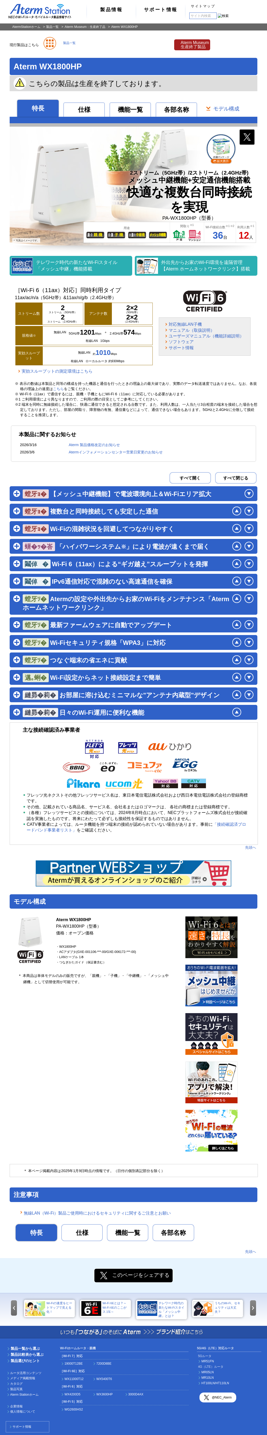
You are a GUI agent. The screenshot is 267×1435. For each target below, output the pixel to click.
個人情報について (22, 1411)
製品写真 (16, 1389)
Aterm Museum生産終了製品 (195, 44)
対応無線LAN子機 (185, 324)
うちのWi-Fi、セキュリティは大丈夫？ (216, 1308)
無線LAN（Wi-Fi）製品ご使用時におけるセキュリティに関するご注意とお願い (97, 1213)
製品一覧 (52, 27)
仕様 (84, 109)
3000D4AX (135, 1394)
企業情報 (16, 1406)
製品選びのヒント (25, 1361)
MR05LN (207, 1372)
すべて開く (190, 478)
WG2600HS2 (73, 1409)
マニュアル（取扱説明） (192, 330)
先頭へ (250, 847)
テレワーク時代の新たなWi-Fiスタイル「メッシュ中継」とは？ (160, 1309)
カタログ (16, 1383)
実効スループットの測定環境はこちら (57, 371)
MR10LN (207, 1377)
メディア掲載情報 (22, 1378)
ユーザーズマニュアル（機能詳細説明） (206, 336)
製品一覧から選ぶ (25, 1348)
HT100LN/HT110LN (215, 1383)
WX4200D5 (72, 1394)
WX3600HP (104, 1394)
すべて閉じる (235, 478)
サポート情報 (161, 9)
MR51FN (207, 1361)
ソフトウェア (181, 342)
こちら (58, 389)
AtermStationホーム (26, 27)
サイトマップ (203, 6)
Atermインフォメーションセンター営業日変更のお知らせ (115, 452)
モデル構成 (226, 109)
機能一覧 (130, 109)
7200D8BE (103, 1363)
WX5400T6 (104, 1379)
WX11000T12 (73, 1379)
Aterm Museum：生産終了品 (85, 27)
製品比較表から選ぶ (27, 1354)
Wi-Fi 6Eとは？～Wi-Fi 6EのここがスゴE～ (103, 1308)
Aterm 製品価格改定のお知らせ (94, 445)
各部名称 (176, 109)
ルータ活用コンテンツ (25, 1373)
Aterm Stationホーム (24, 1394)
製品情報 (111, 9)
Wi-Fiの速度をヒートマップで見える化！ (48, 1308)
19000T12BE (73, 1363)
